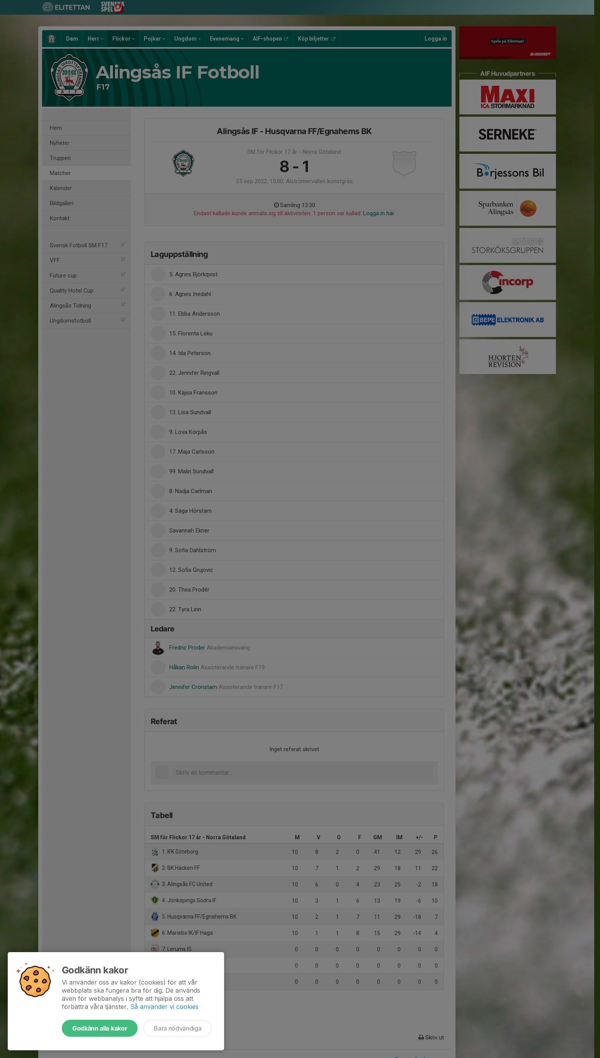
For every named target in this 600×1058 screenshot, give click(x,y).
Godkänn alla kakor (99, 1028)
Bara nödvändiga (177, 1028)
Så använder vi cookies (164, 1006)
